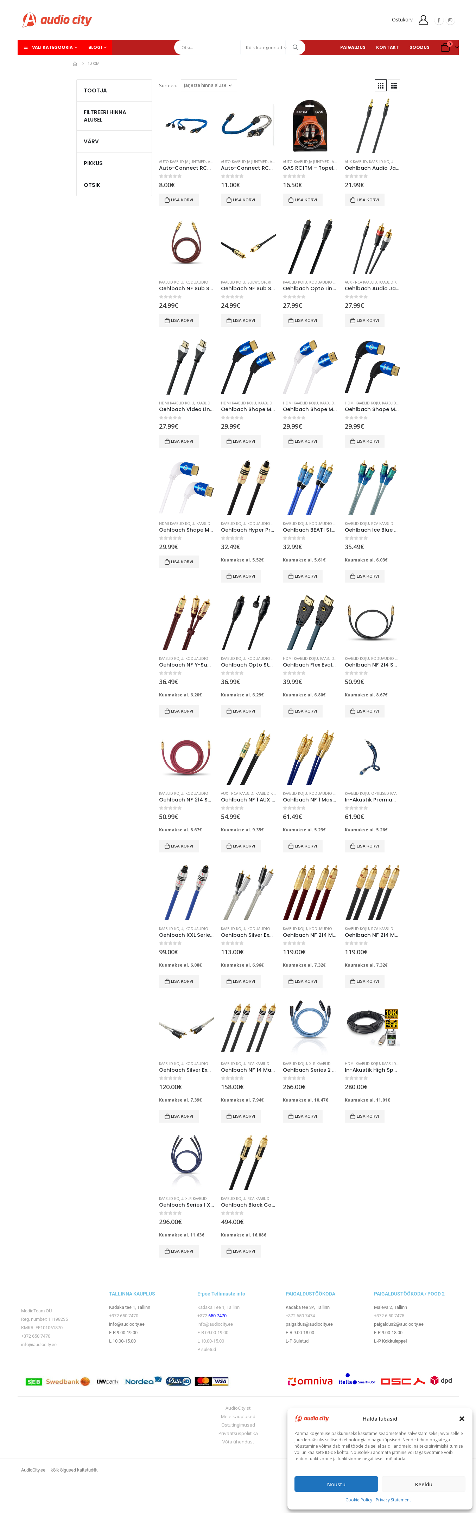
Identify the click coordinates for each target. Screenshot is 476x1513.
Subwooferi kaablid (266, 282)
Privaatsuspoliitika (238, 1433)
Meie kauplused (238, 1416)
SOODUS (419, 47)
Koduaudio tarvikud (206, 1063)
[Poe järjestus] (209, 85)
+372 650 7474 (300, 1315)
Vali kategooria (48, 47)
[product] (186, 125)
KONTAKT (387, 47)
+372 (202, 1315)
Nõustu (336, 1484)
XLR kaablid (320, 1063)
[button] (461, 1418)
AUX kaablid (356, 161)
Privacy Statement (393, 1500)
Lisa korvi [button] (182, 200)
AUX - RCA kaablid (361, 282)
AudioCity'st (238, 1408)
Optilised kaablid (387, 793)
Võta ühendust (238, 1442)
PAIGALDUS (353, 47)
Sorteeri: (168, 85)
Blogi (95, 47)
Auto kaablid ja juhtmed (182, 161)
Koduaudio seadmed (206, 282)
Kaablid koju (381, 161)
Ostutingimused (238, 1425)
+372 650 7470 (35, 1336)
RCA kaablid (382, 523)
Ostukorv (402, 19)
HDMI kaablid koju (176, 403)
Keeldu (423, 1484)
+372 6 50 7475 (389, 1315)
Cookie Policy (358, 1500)
